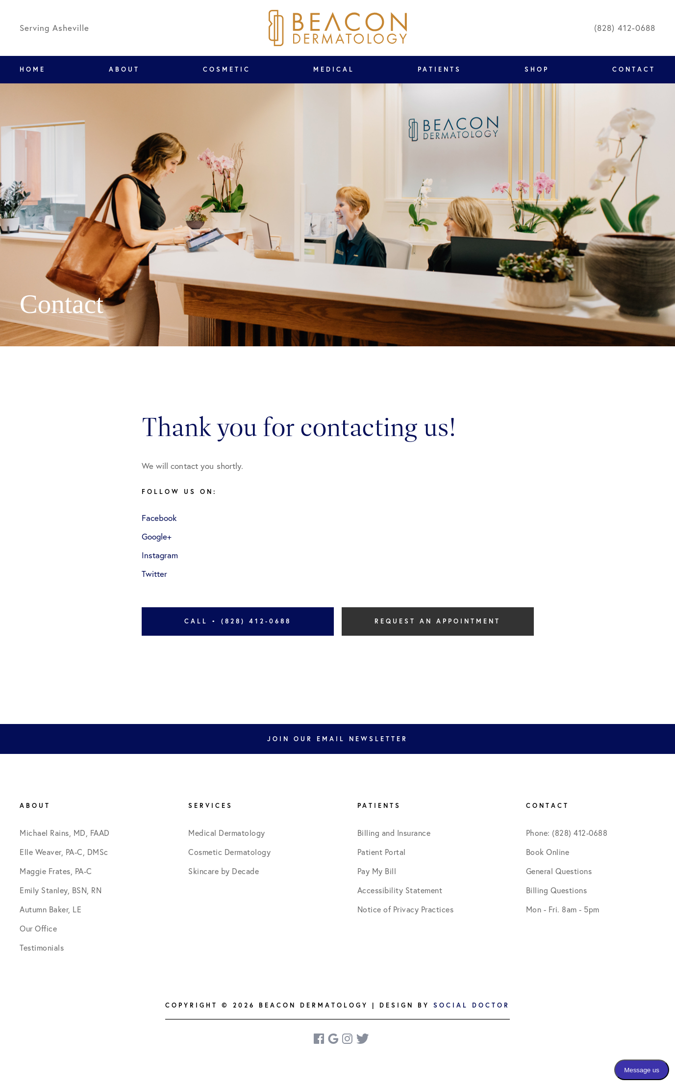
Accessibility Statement (400, 890)
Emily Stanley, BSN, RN (60, 890)
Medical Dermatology (226, 832)
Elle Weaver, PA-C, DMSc (64, 852)
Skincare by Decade (223, 871)
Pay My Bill (377, 871)
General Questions (559, 871)
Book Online (548, 852)
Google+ (157, 536)
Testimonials (42, 947)
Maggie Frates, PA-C (56, 871)
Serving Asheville (54, 27)
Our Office (38, 928)
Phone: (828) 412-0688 (567, 832)
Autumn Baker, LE (50, 909)
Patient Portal (381, 852)
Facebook (159, 517)
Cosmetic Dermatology (229, 852)
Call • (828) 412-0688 (237, 621)
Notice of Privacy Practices (405, 909)
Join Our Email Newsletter (337, 739)
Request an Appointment (437, 621)
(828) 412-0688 (624, 27)
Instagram (160, 555)
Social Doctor (471, 1005)
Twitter (154, 573)
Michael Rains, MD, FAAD (65, 832)
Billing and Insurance (394, 832)
